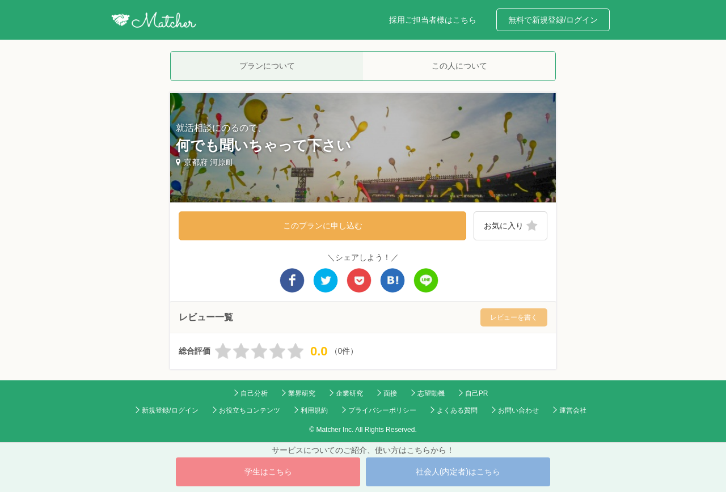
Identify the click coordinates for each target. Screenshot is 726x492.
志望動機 (431, 393)
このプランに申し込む (322, 225)
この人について (459, 65)
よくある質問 (457, 410)
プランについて (267, 65)
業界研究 (301, 393)
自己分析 (254, 393)
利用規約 (314, 410)
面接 (390, 393)
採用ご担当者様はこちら (432, 19)
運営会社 (572, 410)
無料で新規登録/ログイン (553, 19)
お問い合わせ (518, 410)
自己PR (476, 393)
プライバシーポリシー (382, 410)
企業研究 (349, 393)
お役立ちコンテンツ (249, 410)
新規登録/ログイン (170, 410)
